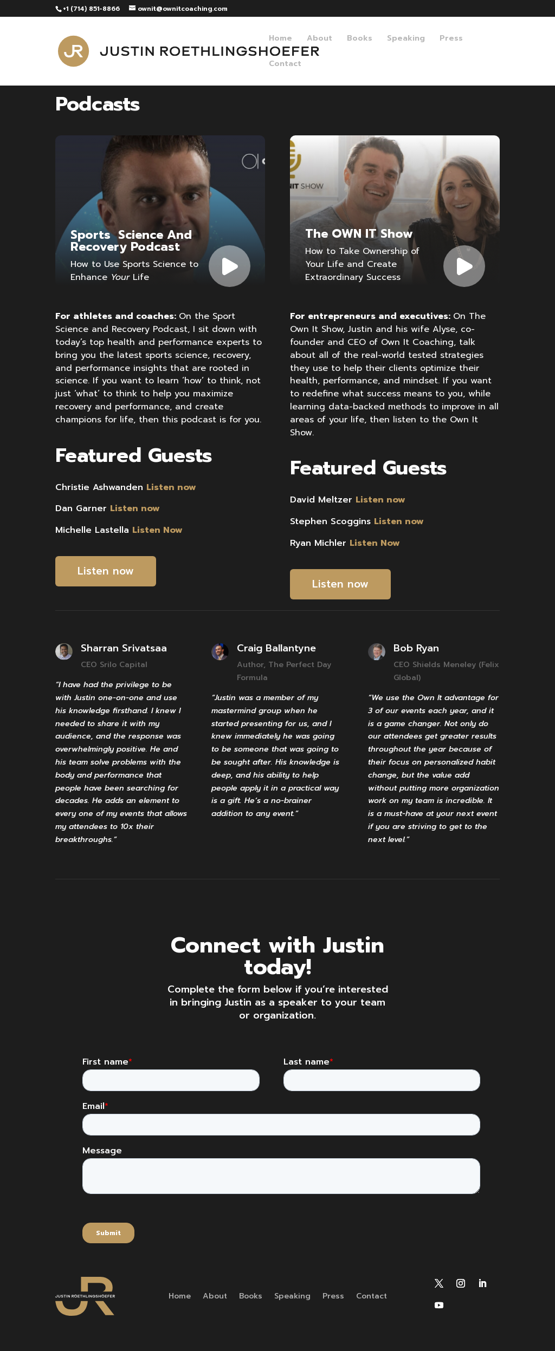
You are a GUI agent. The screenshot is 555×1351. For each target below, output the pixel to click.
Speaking (406, 39)
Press (451, 39)
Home (280, 39)
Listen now (106, 571)
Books (359, 39)
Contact (285, 64)
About (319, 39)
